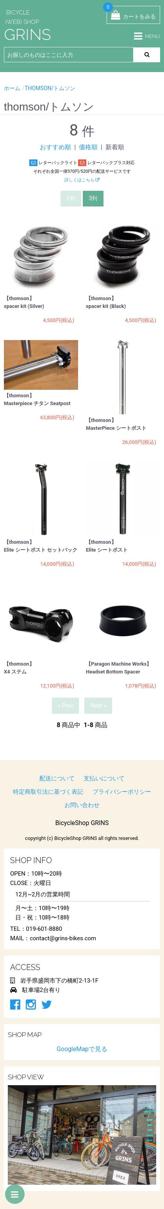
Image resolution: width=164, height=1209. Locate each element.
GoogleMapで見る (82, 1049)
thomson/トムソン (50, 88)
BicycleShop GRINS (82, 823)
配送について (57, 778)
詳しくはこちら (82, 180)
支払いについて (104, 778)
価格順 (88, 147)
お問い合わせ (82, 805)
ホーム (12, 88)
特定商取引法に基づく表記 (48, 791)
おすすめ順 (55, 147)
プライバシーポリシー (122, 791)
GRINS (27, 34)
